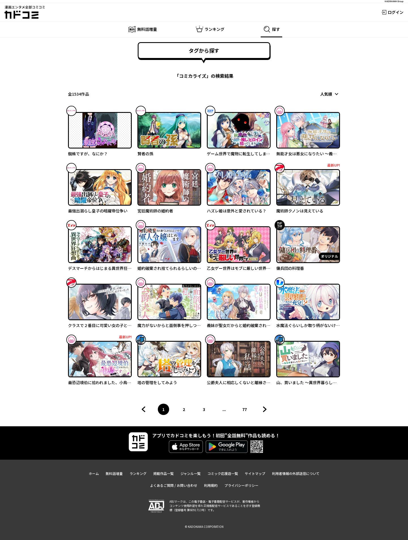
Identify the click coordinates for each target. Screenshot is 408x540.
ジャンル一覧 (190, 473)
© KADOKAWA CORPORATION (204, 526)
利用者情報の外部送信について (296, 473)
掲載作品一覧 (163, 473)
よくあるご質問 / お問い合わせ (173, 485)
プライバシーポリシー (241, 485)
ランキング (137, 473)
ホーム (94, 473)
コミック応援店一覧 (222, 473)
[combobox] (330, 94)
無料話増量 (114, 473)
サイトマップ (255, 473)
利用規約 (211, 485)
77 (246, 410)
